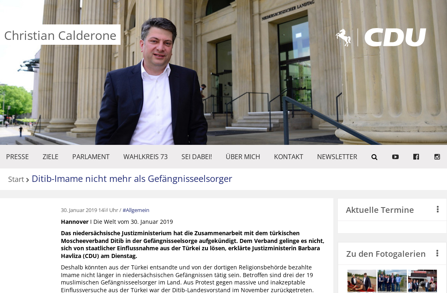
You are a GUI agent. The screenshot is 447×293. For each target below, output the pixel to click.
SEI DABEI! (196, 156)
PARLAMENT (91, 156)
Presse (17, 156)
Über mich (243, 156)
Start (16, 179)
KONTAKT (288, 156)
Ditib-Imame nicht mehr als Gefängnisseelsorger (132, 178)
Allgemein (137, 210)
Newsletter (337, 156)
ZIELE (50, 156)
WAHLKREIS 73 (145, 156)
